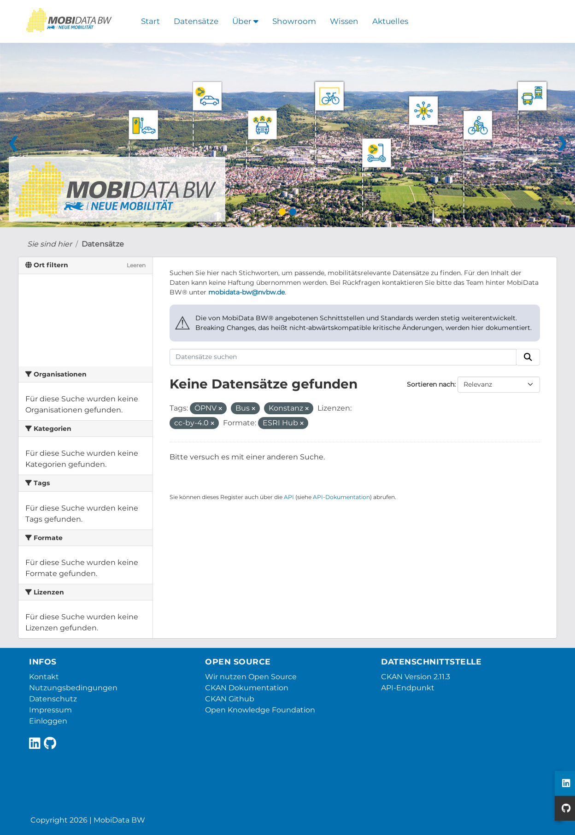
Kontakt (44, 676)
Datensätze (196, 21)
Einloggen (48, 721)
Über (245, 21)
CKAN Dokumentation (246, 687)
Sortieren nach (430, 384)
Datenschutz (53, 698)
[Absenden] (528, 357)
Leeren (136, 265)
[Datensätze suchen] (343, 357)
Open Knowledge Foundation (260, 710)
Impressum (50, 710)
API (289, 497)
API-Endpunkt (407, 687)
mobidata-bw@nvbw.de (246, 292)
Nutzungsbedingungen (73, 687)
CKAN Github (229, 698)
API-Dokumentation (341, 497)
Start (150, 21)
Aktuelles (390, 21)
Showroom (294, 21)
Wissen (344, 21)
